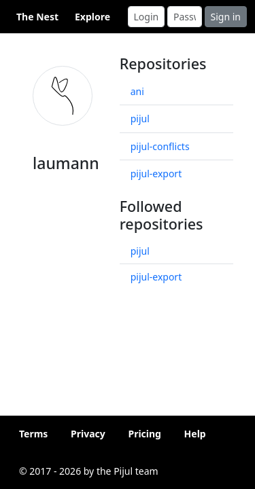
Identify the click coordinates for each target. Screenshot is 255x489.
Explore (92, 16)
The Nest (37, 16)
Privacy (88, 433)
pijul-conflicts (160, 146)
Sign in (226, 16)
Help (195, 433)
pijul (140, 118)
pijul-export (156, 173)
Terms (33, 433)
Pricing (144, 433)
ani (137, 91)
